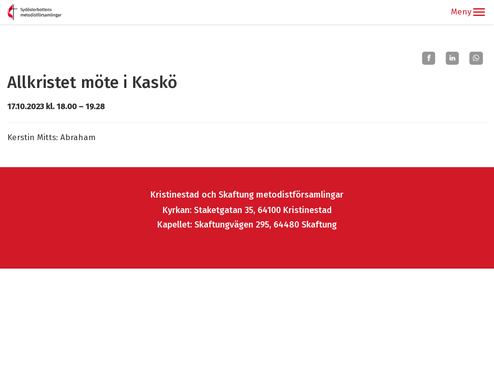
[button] (479, 12)
